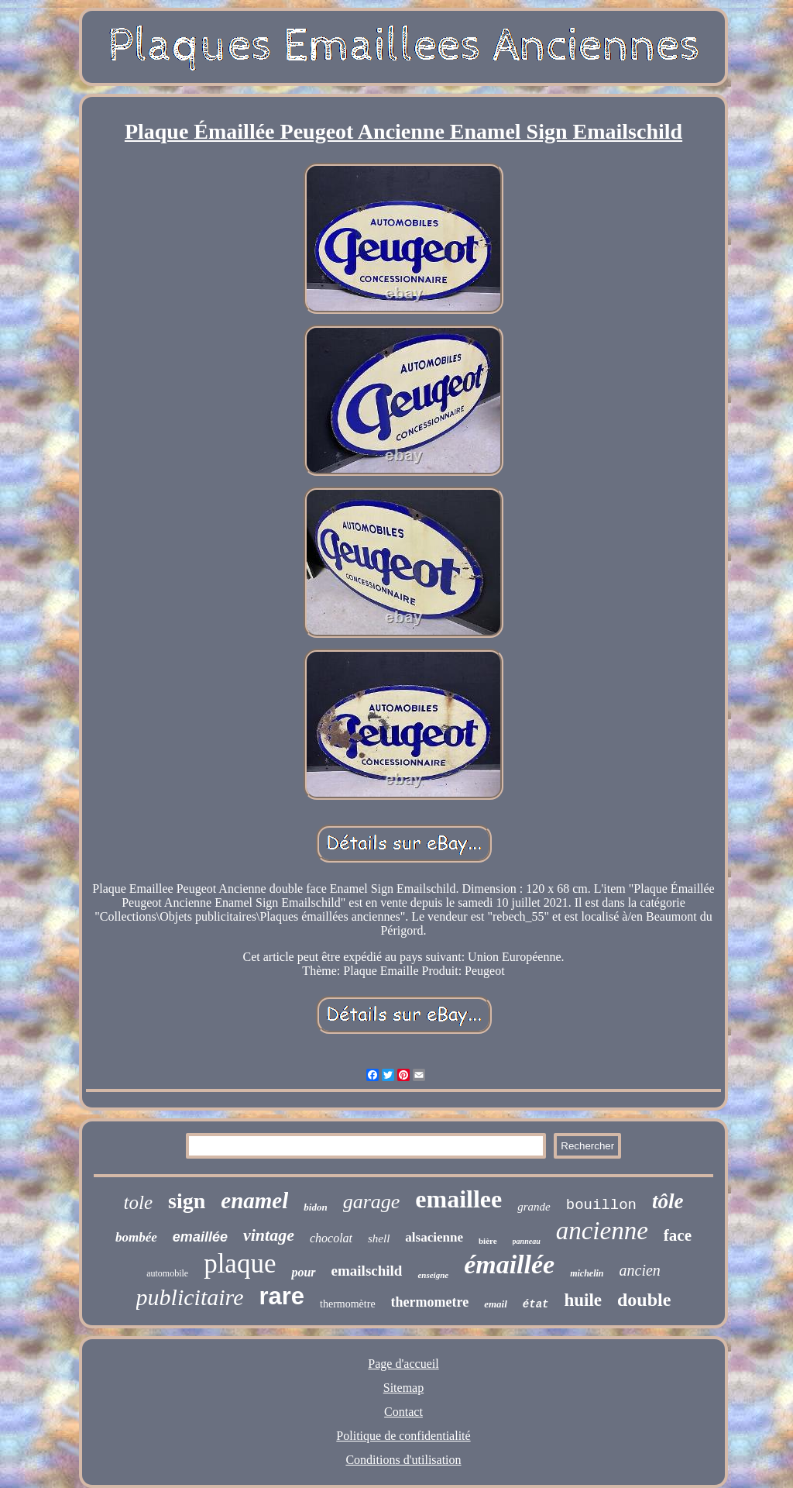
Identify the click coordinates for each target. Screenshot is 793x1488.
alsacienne (434, 1237)
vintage (268, 1235)
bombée (136, 1237)
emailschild (367, 1270)
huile (583, 1300)
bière (488, 1240)
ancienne (602, 1231)
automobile (167, 1273)
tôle (668, 1201)
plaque (240, 1264)
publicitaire (190, 1297)
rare (281, 1296)
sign (186, 1201)
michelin (586, 1273)
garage (371, 1201)
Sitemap (403, 1387)
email (495, 1304)
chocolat (331, 1238)
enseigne (432, 1275)
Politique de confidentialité (403, 1435)
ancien (640, 1270)
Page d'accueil (403, 1363)
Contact (403, 1411)
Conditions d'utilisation (403, 1459)
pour (303, 1272)
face (678, 1235)
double (644, 1300)
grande (534, 1206)
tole (138, 1202)
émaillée (509, 1264)
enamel (254, 1200)
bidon (315, 1207)
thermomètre (348, 1304)
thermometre (430, 1302)
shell (379, 1238)
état (536, 1304)
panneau (527, 1241)
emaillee (458, 1199)
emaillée (200, 1237)
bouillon (601, 1205)
